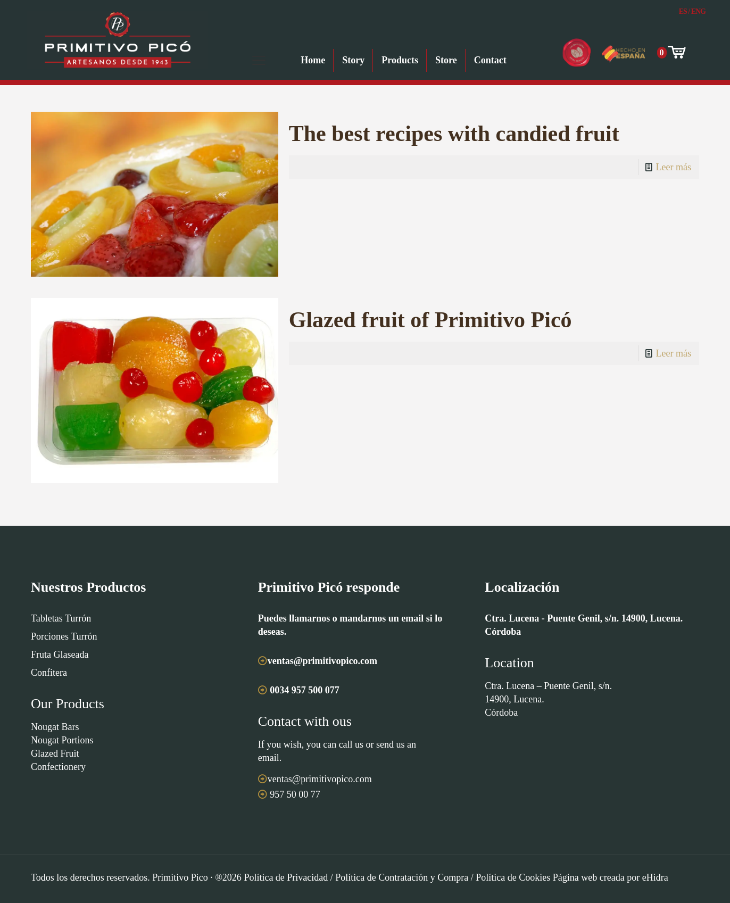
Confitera (49, 672)
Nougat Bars (55, 727)
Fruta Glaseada (59, 654)
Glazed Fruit (55, 753)
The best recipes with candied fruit (454, 133)
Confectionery (58, 766)
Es (683, 11)
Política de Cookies (513, 877)
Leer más (673, 167)
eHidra (655, 877)
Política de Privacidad (286, 877)
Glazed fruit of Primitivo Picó (430, 320)
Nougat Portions (62, 740)
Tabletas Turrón (61, 618)
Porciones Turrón (64, 636)
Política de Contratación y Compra (401, 877)
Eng (698, 11)
